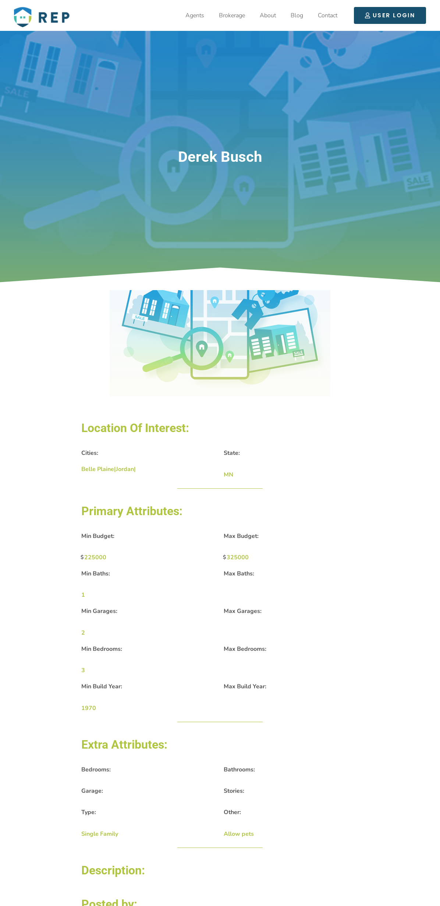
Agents (194, 15)
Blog (297, 15)
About (268, 15)
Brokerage (232, 15)
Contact (327, 15)
